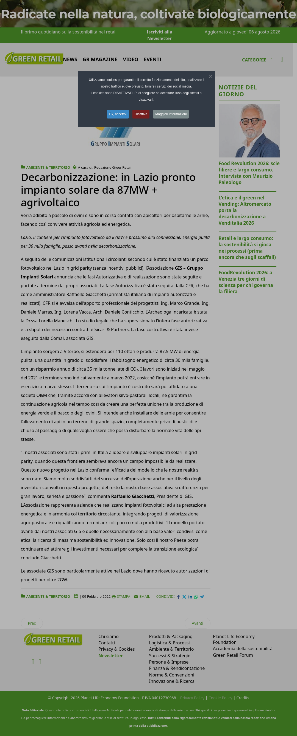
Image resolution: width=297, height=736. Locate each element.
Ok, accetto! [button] (118, 114)
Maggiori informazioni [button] (171, 114)
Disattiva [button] (141, 114)
